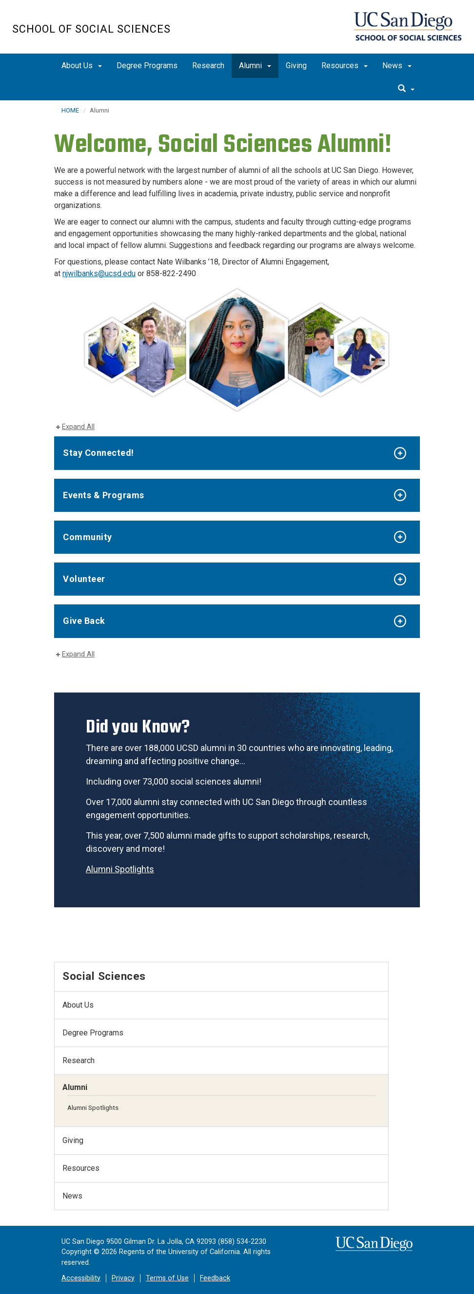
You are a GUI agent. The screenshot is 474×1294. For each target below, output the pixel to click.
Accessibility (80, 1278)
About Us (81, 65)
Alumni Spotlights (120, 869)
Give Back (84, 621)
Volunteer (84, 579)
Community (87, 537)
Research (208, 65)
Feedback (215, 1278)
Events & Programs (103, 495)
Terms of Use (167, 1278)
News (397, 65)
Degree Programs (147, 65)
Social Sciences (104, 976)
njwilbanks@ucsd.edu (99, 273)
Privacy (123, 1278)
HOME (70, 110)
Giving (296, 65)
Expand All (78, 427)
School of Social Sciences (91, 29)
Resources (344, 65)
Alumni (255, 65)
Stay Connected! (98, 453)
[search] (406, 89)
